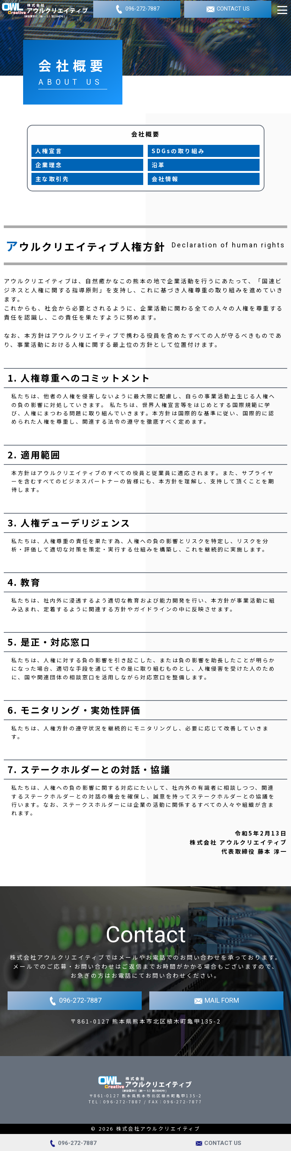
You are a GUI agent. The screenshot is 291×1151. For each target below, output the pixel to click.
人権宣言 (49, 151)
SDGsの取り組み (178, 151)
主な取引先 (52, 179)
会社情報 (165, 179)
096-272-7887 (137, 9)
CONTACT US (227, 9)
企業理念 (49, 165)
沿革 (158, 165)
